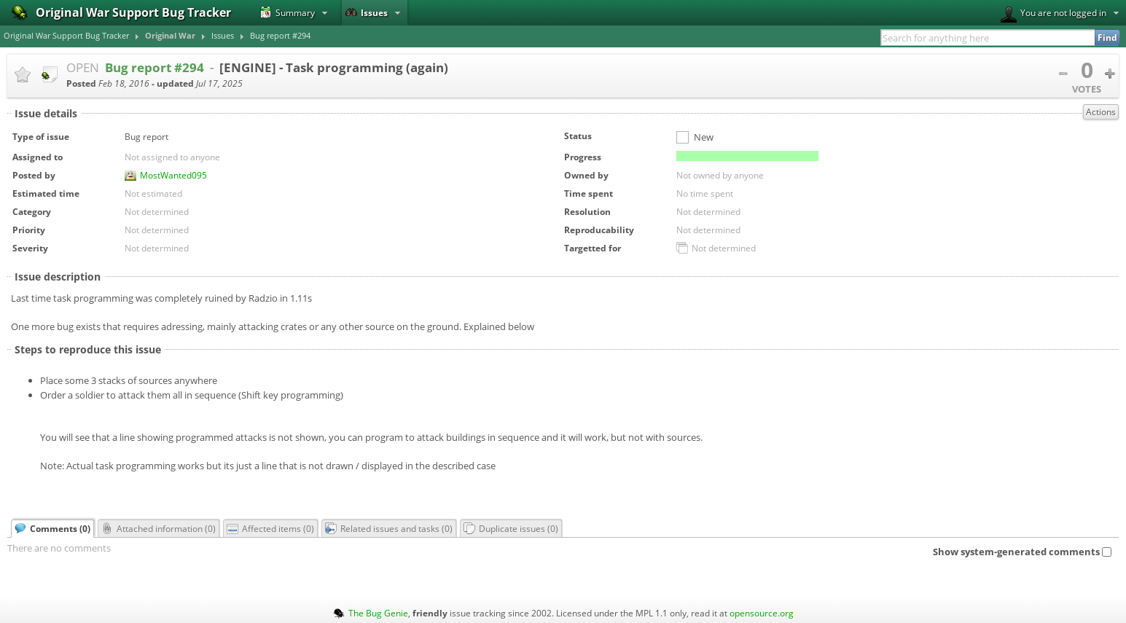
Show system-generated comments (1022, 551)
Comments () (52, 528)
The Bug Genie (378, 613)
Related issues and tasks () (389, 528)
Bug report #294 (280, 36)
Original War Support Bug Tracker (66, 36)
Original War (170, 36)
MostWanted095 (173, 175)
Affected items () (270, 528)
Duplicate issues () (511, 528)
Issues (366, 12)
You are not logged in (1053, 15)
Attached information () (158, 528)
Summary (287, 12)
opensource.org (762, 613)
